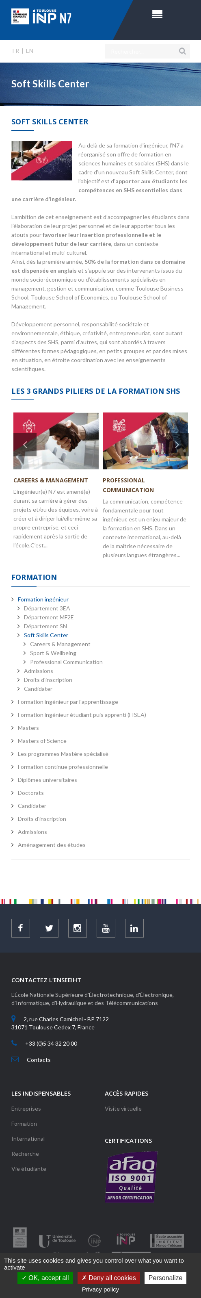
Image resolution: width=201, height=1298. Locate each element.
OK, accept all (45, 1277)
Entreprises (26, 1108)
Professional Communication (66, 661)
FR (16, 50)
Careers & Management (50, 480)
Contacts (39, 1059)
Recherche (25, 1153)
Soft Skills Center (46, 635)
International (28, 1138)
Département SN (45, 626)
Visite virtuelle (123, 1108)
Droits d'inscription (48, 679)
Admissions (38, 670)
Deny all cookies (109, 1277)
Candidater (38, 688)
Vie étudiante (28, 1168)
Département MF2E (49, 617)
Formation (24, 1123)
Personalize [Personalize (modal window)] (166, 1277)
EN (29, 50)
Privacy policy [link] (100, 1289)
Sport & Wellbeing (53, 652)
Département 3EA (47, 608)
